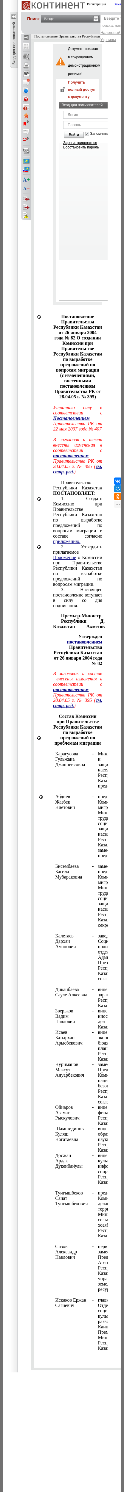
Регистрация (96, 4)
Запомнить (99, 134)
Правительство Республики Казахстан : (77, 488)
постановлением (84, 641)
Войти (74, 135)
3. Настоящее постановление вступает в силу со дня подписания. (77, 597)
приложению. (66, 541)
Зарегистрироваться (80, 143)
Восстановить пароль (81, 147)
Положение (64, 557)
